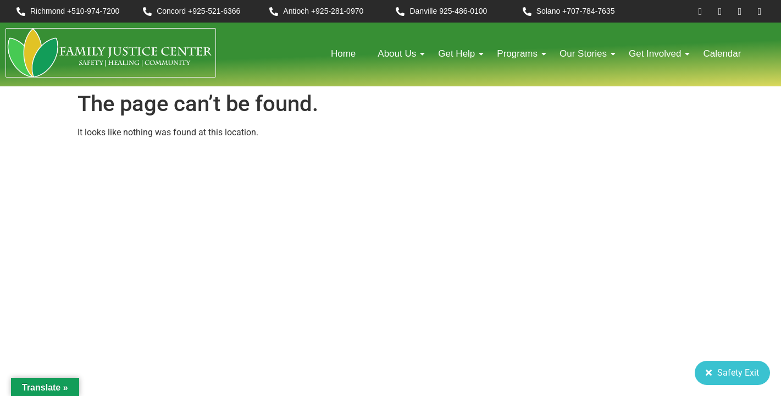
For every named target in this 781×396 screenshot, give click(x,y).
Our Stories (586, 53)
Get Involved (657, 53)
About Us (400, 53)
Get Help (459, 53)
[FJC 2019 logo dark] (110, 53)
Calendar (722, 53)
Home (343, 53)
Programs (520, 53)
